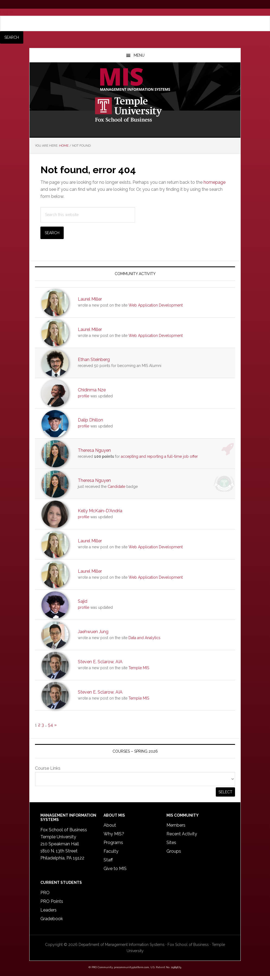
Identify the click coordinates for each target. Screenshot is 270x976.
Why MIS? (114, 833)
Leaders (48, 910)
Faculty (111, 851)
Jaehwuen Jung (93, 631)
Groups (173, 851)
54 (50, 724)
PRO (45, 892)
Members (175, 825)
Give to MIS (115, 868)
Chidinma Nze (92, 389)
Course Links (47, 768)
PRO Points (51, 901)
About (110, 825)
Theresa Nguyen (94, 450)
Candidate (116, 486)
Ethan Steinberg (94, 359)
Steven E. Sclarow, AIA (100, 661)
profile (83, 396)
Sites (171, 842)
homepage (215, 182)
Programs (113, 842)
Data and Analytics (144, 638)
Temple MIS (135, 80)
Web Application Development (155, 305)
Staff (108, 859)
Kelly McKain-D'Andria (100, 510)
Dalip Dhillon (90, 420)
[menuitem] (135, 30)
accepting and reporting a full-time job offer (159, 456)
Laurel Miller (90, 299)
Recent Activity (181, 833)
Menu (139, 55)
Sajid (82, 601)
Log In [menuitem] (6, 12)
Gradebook (51, 918)
